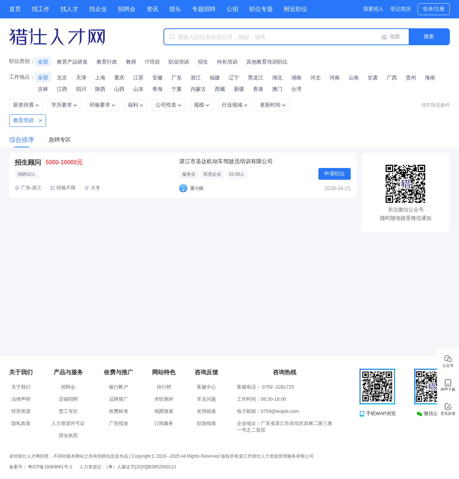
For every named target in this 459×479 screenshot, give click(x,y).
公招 (232, 9)
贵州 (411, 78)
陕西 (100, 89)
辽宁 (234, 78)
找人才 (69, 9)
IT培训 (152, 62)
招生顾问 (28, 162)
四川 (81, 89)
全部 (43, 62)
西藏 (220, 89)
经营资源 (20, 411)
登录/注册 (434, 9)
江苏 (138, 78)
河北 (315, 78)
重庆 (119, 78)
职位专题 (261, 9)
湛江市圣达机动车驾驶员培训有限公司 (226, 161)
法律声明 (20, 399)
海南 (430, 78)
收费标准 (118, 411)
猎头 (175, 9)
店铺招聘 (68, 399)
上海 (100, 78)
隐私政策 (20, 423)
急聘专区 (60, 139)
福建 (215, 78)
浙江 (196, 78)
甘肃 (373, 78)
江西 (62, 89)
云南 (353, 78)
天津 (81, 78)
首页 (15, 9)
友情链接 (206, 411)
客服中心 (206, 387)
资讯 (152, 9)
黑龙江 (255, 78)
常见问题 (206, 399)
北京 (62, 78)
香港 (258, 89)
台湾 (296, 89)
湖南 (296, 78)
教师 (131, 62)
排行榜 (164, 387)
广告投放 (118, 423)
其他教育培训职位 (267, 62)
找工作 (41, 9)
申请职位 (334, 173)
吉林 (43, 89)
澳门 (277, 89)
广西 (392, 78)
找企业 (98, 9)
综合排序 (21, 139)
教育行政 (107, 62)
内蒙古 (198, 89)
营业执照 (68, 435)
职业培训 (179, 62)
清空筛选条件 (435, 105)
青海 (157, 89)
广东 (176, 78)
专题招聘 (204, 9)
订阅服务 (163, 423)
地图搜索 (163, 411)
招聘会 (126, 9)
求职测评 (163, 399)
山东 (138, 89)
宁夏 (176, 89)
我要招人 (373, 9)
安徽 (157, 78)
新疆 (239, 89)
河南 (334, 78)
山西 (119, 89)
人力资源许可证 (68, 423)
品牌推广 (118, 399)
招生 (203, 62)
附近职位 (295, 9)
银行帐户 (118, 387)
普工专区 (68, 411)
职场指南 (206, 423)
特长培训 (227, 62)
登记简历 (400, 9)
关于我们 (20, 387)
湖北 (277, 78)
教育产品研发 (72, 62)
